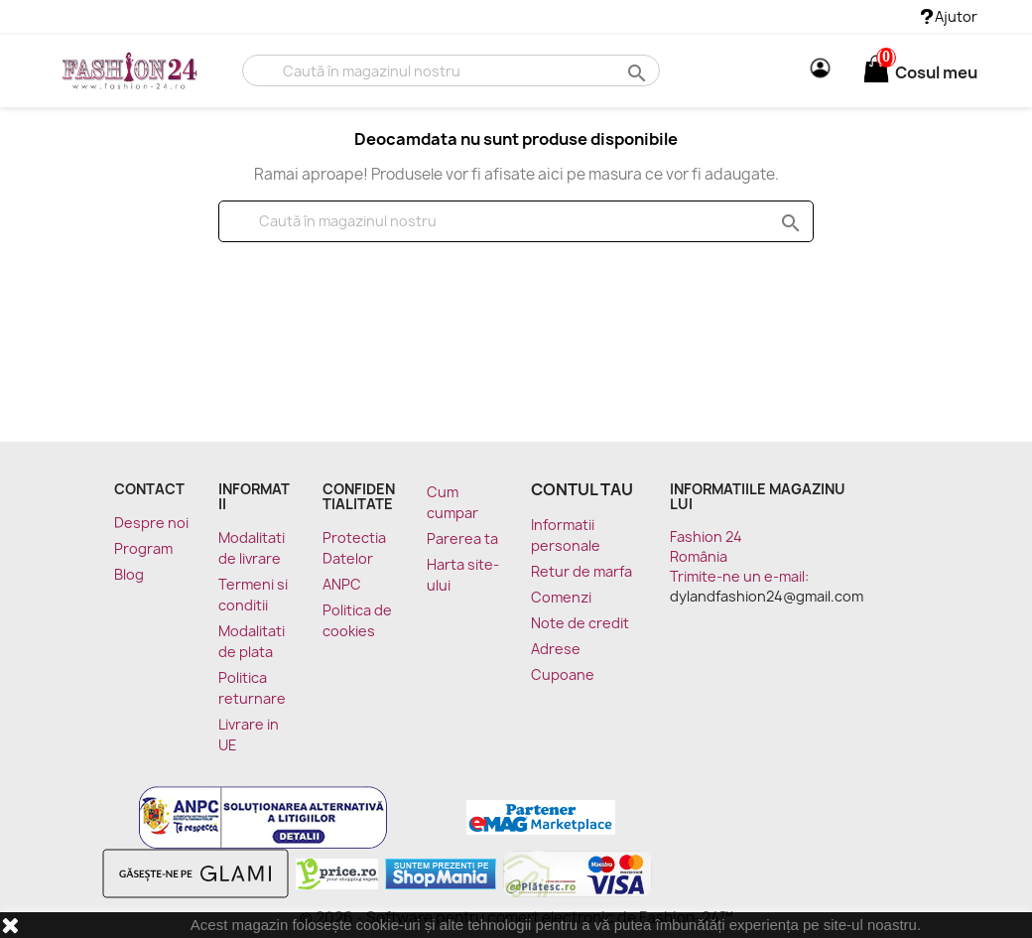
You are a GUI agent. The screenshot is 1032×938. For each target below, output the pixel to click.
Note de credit (580, 622)
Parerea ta (462, 538)
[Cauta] (451, 70)
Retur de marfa (581, 571)
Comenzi (561, 597)
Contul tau (582, 489)
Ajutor (949, 16)
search (634, 72)
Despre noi (151, 522)
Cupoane (562, 674)
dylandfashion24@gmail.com (766, 596)
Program (143, 548)
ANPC (341, 584)
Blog (129, 574)
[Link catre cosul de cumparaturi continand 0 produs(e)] (876, 72)
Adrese (555, 648)
